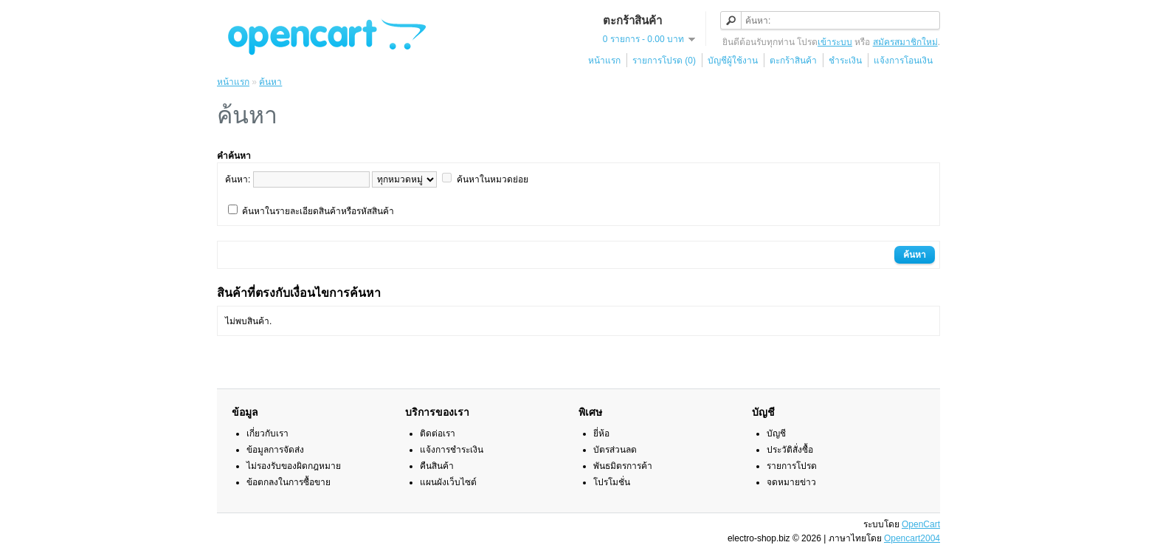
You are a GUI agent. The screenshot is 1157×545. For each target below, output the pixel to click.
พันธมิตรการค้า (622, 466)
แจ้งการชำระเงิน (451, 450)
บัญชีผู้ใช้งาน (733, 60)
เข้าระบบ (835, 42)
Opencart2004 (912, 538)
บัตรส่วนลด (615, 450)
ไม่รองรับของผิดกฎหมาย (293, 466)
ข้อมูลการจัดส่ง (275, 450)
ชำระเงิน (845, 60)
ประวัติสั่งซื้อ (790, 450)
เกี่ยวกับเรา (267, 433)
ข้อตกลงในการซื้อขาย (288, 482)
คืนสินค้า (437, 466)
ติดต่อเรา (437, 433)
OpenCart (921, 524)
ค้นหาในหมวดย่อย (492, 179)
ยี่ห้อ (601, 433)
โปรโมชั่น (611, 482)
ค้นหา (270, 82)
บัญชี (776, 433)
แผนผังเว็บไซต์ (448, 482)
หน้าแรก (604, 60)
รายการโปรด (792, 466)
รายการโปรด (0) (664, 60)
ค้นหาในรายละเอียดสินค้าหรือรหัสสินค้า (318, 211)
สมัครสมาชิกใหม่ (905, 42)
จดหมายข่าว (791, 482)
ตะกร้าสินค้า (793, 60)
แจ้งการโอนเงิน (903, 60)
